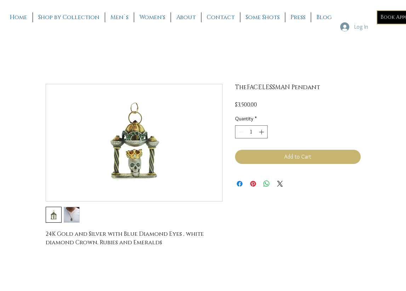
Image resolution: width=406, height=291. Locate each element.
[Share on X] (280, 183)
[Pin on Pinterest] (253, 183)
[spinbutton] (251, 132)
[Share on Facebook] (239, 183)
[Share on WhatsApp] (266, 183)
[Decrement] (240, 132)
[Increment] (262, 132)
